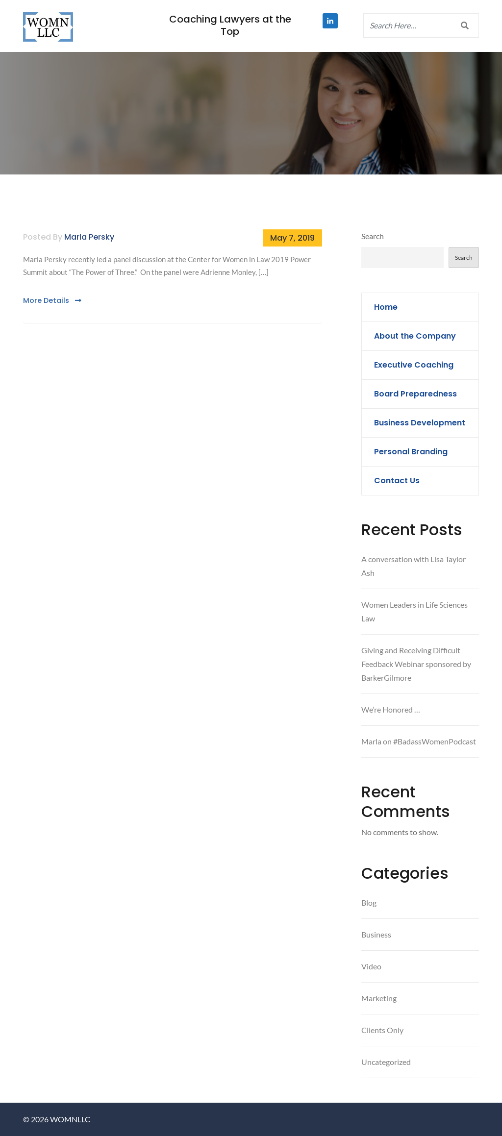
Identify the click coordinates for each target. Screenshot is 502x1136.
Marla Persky (89, 237)
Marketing (379, 998)
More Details (52, 300)
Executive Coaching (413, 364)
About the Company (415, 336)
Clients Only (382, 1030)
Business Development (419, 422)
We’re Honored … (390, 709)
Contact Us (397, 480)
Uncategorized (386, 1061)
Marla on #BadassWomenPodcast (418, 741)
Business (376, 934)
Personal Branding (411, 451)
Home (386, 307)
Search (372, 236)
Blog (368, 902)
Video (371, 966)
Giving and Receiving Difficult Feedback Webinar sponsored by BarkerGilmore (416, 663)
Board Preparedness (415, 393)
